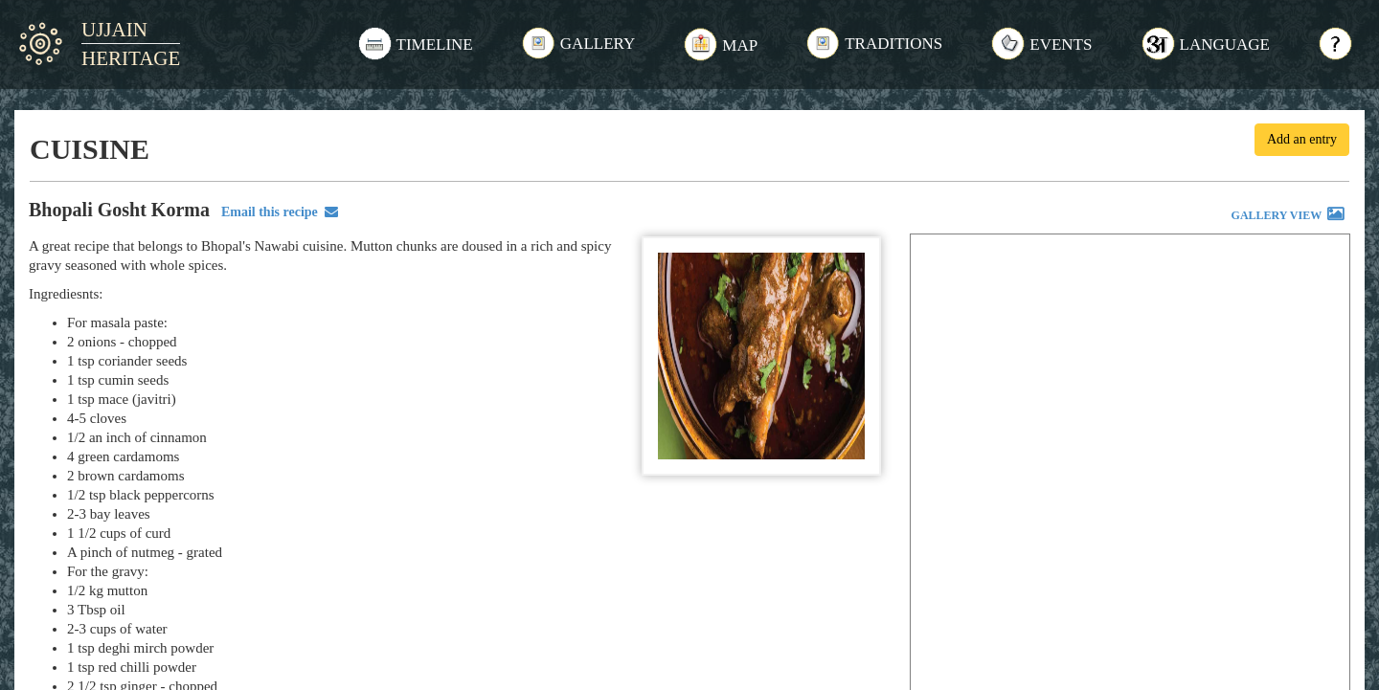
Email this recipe (276, 212)
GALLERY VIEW (1289, 216)
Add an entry (1302, 139)
